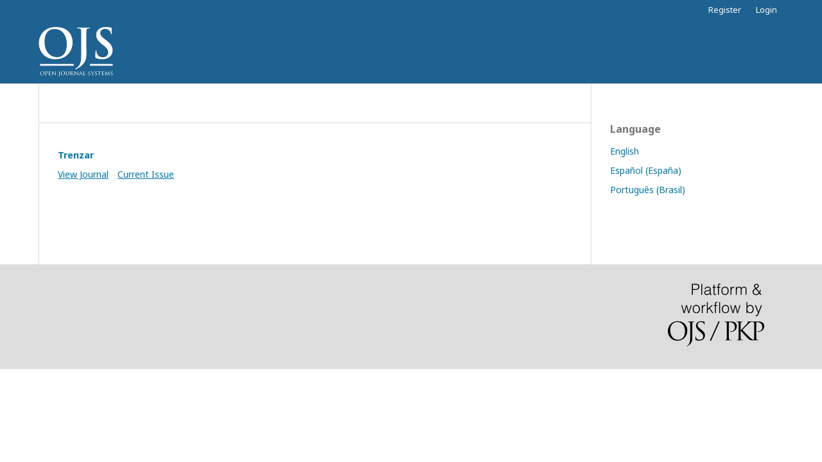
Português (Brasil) (647, 190)
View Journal (83, 174)
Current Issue (146, 174)
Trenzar (76, 155)
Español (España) (645, 170)
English (624, 151)
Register (724, 9)
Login (766, 9)
